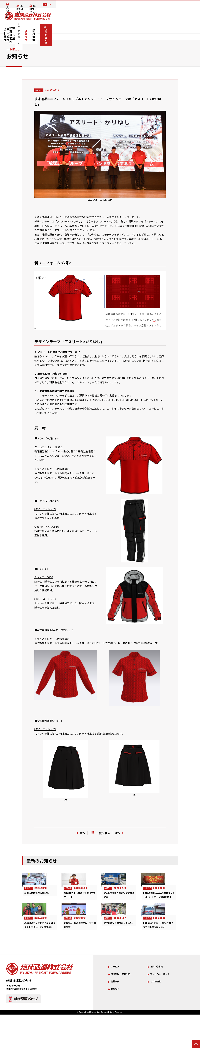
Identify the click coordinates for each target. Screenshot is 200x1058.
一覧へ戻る (100, 833)
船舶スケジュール (171, 4)
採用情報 (142, 27)
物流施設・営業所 (73, 27)
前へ (79, 833)
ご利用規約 (157, 1015)
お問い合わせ (166, 26)
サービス (48, 27)
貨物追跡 (123, 4)
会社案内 (29, 27)
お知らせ (126, 27)
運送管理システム (145, 4)
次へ (121, 833)
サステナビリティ (104, 27)
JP (189, 4)
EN (194, 4)
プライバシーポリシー (164, 1007)
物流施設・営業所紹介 (125, 1007)
